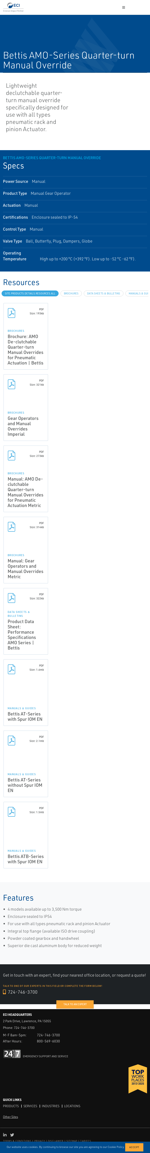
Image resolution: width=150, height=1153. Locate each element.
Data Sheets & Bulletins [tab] (103, 293)
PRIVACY (39, 1140)
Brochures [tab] (71, 293)
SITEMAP (71, 1140)
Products (11, 1106)
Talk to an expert (75, 1004)
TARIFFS (85, 1140)
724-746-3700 (20, 992)
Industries (50, 1106)
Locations (72, 1106)
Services (30, 1106)
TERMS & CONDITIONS (17, 1140)
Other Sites (10, 1117)
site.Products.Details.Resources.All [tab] (30, 293)
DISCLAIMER (55, 1140)
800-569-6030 (48, 1041)
